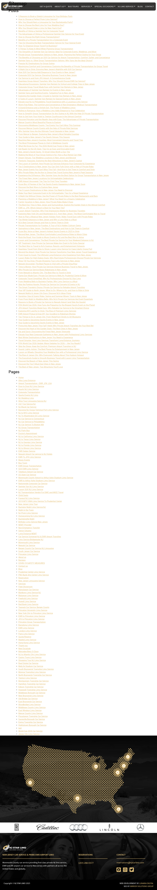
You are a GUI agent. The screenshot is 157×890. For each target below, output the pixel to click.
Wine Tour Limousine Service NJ (32, 401)
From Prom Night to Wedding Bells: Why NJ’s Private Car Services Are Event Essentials (55, 299)
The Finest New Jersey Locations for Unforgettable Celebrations (45, 178)
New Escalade (24, 648)
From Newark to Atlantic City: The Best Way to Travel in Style (44, 273)
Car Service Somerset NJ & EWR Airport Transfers (39, 536)
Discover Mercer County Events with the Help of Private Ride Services (48, 128)
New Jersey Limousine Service (31, 581)
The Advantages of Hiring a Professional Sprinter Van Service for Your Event (51, 34)
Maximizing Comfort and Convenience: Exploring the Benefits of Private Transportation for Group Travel (63, 66)
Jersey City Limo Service (28, 734)
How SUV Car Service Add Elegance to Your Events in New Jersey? (46, 72)
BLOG (140, 6)
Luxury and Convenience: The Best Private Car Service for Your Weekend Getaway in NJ (56, 240)
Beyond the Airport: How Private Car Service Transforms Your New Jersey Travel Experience (57, 252)
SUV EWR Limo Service (28, 469)
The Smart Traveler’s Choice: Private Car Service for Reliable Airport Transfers (51, 287)
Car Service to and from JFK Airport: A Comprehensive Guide (44, 78)
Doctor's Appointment (27, 433)
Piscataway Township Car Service (33, 716)
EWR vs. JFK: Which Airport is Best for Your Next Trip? (41, 208)
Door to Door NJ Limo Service (31, 386)
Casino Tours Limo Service (29, 657)
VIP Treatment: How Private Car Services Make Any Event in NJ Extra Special (51, 243)
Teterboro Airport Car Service (30, 472)
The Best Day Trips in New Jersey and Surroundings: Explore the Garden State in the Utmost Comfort (61, 205)
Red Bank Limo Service (28, 604)
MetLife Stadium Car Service (30, 666)
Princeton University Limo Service (32, 610)
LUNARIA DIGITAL (146, 883)
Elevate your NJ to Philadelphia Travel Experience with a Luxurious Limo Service (52, 102)
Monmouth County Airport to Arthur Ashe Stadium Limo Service (45, 478)
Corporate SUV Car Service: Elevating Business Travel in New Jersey (47, 75)
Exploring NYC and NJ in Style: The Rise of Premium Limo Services (47, 311)
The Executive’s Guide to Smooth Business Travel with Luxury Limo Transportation (53, 358)
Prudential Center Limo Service (31, 572)
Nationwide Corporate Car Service (32, 483)
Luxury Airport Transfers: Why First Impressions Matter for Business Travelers (51, 211)
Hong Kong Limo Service (29, 643)
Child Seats (23, 495)
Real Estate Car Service (28, 663)
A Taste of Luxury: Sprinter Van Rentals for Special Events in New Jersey (49, 99)
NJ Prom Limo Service (28, 513)
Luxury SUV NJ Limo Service (30, 489)
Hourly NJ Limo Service (28, 389)
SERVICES (86, 6)
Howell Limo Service (27, 601)
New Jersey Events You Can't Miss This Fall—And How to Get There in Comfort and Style (56, 169)
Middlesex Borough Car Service (31, 693)
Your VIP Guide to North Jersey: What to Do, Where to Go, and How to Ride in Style (53, 290)
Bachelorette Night (26, 519)
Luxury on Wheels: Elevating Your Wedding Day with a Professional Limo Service (53, 352)
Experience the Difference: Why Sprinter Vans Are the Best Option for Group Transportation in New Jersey (63, 175)
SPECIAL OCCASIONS (104, 6)
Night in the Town (26, 510)
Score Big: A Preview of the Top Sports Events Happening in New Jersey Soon (51, 184)
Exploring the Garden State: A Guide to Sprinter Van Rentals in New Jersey (50, 96)
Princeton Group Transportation (32, 622)
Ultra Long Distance (26, 380)
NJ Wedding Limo (26, 398)
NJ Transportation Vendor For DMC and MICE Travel (40, 492)
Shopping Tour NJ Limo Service (32, 660)
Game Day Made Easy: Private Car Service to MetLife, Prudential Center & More (52, 275)
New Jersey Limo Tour (28, 504)
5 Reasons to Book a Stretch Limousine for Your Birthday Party (45, 16)
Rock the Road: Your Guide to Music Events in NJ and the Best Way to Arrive (51, 237)
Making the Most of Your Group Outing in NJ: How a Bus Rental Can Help (49, 155)
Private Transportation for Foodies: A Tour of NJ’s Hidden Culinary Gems (49, 225)
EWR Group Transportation (29, 466)
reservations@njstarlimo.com (130, 863)
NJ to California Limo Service (31, 436)
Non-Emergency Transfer (29, 528)
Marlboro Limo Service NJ (29, 592)
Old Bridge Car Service (28, 699)
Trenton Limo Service (27, 678)
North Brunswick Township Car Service (35, 675)
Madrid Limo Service (27, 640)
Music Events (24, 460)
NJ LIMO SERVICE (126, 6)
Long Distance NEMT (27, 534)
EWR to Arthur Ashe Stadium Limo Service (36, 480)
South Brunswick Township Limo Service (36, 669)
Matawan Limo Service (28, 595)
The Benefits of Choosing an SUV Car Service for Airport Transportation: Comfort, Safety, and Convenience (64, 57)
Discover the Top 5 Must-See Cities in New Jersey (39, 364)
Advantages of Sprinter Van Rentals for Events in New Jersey (44, 90)
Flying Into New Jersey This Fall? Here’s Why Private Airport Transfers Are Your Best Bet (55, 326)
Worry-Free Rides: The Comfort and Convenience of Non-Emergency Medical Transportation (57, 105)
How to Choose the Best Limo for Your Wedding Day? (41, 25)
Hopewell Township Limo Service (32, 690)
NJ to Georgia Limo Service (30, 442)
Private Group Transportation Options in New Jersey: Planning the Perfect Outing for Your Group (59, 55)
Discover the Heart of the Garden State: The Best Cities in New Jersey (48, 329)
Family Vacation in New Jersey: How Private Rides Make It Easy (45, 202)
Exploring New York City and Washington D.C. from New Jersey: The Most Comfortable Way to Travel (61, 214)
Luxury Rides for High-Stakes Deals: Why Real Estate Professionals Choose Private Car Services (59, 258)
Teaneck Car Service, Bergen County (33, 607)
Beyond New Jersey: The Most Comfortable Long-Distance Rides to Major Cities (52, 234)
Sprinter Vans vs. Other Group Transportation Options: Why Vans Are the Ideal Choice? (55, 60)
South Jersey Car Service (29, 551)
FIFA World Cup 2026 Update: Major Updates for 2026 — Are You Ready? (49, 343)
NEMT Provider (24, 525)
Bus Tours (22, 463)
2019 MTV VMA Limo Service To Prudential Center (40, 501)
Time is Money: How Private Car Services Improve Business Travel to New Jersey (53, 267)
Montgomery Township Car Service (33, 681)
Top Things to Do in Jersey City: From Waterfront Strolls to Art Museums (49, 317)
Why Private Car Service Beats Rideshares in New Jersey (42, 270)
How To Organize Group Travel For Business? (37, 46)
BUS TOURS (73, 6)
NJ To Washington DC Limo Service (33, 416)
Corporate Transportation (29, 392)
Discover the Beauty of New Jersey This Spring (38, 361)
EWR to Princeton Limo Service (31, 616)
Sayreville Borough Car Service (31, 719)
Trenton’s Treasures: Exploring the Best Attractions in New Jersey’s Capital (50, 161)
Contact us (23, 566)
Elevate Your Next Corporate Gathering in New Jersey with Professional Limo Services (55, 334)
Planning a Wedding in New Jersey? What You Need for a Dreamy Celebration (51, 199)
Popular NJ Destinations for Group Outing (36, 63)
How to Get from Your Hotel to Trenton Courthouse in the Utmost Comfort (49, 116)
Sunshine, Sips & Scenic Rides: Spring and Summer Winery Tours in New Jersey (52, 296)
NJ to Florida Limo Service (29, 445)
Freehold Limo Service (28, 598)
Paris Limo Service (26, 634)
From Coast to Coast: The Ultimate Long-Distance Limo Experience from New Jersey (54, 255)
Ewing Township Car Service (30, 722)
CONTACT (149, 6)
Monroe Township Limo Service (32, 672)
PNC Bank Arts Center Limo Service (33, 575)
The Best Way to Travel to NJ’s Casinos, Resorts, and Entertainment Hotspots (51, 246)
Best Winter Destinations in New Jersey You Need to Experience (45, 337)
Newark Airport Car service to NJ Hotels (35, 454)
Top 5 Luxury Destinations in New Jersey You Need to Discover (45, 190)
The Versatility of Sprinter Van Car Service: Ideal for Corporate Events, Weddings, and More (57, 52)
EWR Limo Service (26, 628)
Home (21, 377)
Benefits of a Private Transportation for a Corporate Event (43, 40)
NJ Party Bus (24, 430)
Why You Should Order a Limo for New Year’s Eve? (40, 28)
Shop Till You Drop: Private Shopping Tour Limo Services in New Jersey (49, 261)
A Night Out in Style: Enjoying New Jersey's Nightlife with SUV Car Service (50, 69)
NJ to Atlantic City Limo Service (32, 654)
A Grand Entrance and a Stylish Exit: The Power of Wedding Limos (46, 108)
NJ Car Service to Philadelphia (31, 422)
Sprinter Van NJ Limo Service (31, 486)
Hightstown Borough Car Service (32, 725)
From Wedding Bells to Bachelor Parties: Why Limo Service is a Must (47, 281)
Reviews (22, 560)
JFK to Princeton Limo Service (31, 619)
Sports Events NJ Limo (28, 395)
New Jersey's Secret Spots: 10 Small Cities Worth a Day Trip (44, 152)
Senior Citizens (24, 531)
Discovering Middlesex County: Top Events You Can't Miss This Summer (49, 125)
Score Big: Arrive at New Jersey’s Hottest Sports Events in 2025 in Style (48, 231)
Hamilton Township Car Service (32, 684)
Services (22, 584)
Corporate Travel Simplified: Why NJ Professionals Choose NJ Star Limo (49, 278)
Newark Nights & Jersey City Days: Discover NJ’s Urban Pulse (44, 293)
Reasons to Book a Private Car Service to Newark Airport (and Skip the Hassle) (52, 302)
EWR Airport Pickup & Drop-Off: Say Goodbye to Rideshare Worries (47, 314)
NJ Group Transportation (29, 427)
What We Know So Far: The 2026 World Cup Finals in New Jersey (46, 146)
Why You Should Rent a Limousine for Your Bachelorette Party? (45, 22)
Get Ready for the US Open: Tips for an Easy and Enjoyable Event (46, 149)
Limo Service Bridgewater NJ (30, 539)
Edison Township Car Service (30, 687)
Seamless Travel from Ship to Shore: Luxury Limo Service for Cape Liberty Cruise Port (55, 249)
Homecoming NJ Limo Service (31, 516)
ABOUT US (60, 6)
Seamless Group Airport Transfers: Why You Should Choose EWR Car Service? (51, 81)
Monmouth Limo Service (29, 542)
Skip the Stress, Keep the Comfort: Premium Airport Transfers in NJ (47, 346)
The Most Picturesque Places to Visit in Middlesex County (43, 143)
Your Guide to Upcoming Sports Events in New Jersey (41, 320)
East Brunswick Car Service (30, 701)
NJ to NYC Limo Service (28, 413)
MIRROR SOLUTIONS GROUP (141, 886)
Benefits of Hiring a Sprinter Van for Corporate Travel (41, 31)
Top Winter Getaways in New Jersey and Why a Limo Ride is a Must (47, 220)
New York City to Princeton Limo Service (35, 613)
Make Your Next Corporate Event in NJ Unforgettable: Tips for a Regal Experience (53, 193)
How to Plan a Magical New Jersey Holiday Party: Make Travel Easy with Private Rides (55, 217)
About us (22, 557)
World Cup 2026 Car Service (30, 731)
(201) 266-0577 (86, 863)
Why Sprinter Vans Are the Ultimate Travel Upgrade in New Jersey (46, 131)
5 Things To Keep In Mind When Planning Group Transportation (45, 49)
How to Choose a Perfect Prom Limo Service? (38, 19)
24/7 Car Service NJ (27, 404)
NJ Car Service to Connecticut (31, 419)
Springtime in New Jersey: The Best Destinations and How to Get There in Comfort (53, 228)
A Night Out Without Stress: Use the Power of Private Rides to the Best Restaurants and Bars (58, 196)
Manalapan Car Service (28, 590)
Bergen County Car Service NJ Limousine (36, 548)
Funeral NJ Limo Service (28, 498)
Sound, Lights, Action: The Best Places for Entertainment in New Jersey (49, 349)
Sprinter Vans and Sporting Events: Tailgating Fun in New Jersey (46, 93)
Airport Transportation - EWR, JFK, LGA (35, 383)
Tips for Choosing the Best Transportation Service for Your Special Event (49, 43)
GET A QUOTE (46, 6)
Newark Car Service (26, 545)
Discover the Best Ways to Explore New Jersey (38, 187)
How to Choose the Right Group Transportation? (39, 37)
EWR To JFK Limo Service (29, 457)
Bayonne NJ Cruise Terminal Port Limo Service (38, 410)
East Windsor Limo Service (29, 710)
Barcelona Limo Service (28, 625)
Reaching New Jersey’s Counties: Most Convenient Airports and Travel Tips (50, 140)
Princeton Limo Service (28, 554)
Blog (20, 569)
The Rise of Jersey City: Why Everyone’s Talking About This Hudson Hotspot (51, 355)
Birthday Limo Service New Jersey (33, 522)
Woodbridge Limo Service (29, 704)
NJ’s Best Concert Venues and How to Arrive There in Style (43, 222)
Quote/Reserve (24, 637)
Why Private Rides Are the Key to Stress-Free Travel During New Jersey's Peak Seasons (55, 172)
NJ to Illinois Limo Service (29, 448)
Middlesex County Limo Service (32, 707)
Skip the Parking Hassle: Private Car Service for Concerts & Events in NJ (49, 284)
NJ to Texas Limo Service (29, 439)
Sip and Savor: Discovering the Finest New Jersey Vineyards (44, 331)
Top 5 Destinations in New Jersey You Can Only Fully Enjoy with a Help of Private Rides (56, 166)
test (20, 728)
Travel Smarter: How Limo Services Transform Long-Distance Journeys (49, 340)
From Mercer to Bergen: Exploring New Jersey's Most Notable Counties (48, 134)
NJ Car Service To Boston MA (31, 425)
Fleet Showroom (25, 587)
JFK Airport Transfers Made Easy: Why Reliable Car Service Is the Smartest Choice (53, 308)
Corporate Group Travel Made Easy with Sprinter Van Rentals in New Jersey (50, 87)
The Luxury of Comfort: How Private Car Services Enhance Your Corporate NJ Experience (56, 164)
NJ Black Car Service (27, 407)
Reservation (23, 578)
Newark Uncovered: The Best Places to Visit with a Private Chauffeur (47, 264)
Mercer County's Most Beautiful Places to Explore (39, 122)
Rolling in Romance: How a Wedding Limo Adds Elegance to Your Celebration (51, 111)
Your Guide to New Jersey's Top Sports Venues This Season (44, 137)
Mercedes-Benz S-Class (28, 651)
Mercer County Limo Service (30, 713)
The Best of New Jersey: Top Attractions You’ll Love (40, 367)
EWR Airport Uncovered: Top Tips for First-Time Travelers (42, 181)
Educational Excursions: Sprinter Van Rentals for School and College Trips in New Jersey (56, 84)
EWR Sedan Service (26, 451)
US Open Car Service (27, 475)
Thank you (23, 645)
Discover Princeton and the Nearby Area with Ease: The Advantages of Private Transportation (58, 119)
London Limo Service (27, 631)
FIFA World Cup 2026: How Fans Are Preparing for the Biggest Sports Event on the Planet (56, 305)
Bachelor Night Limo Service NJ (32, 507)
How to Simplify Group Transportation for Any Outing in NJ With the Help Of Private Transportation (61, 113)
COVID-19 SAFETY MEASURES (31, 563)
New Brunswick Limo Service (30, 696)
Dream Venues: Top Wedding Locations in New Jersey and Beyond (47, 158)
